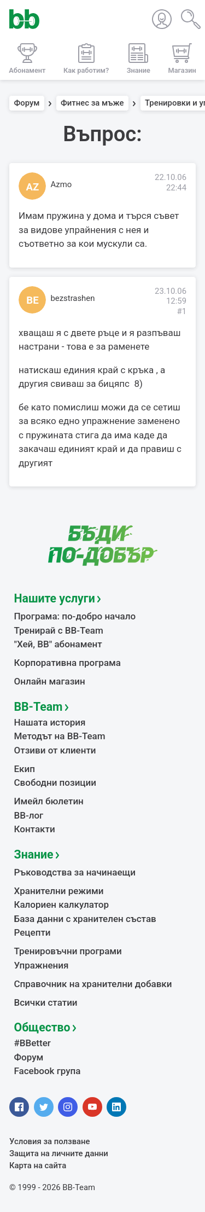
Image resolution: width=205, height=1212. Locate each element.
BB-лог (29, 815)
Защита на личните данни (58, 1153)
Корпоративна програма (67, 662)
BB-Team (38, 707)
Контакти (34, 829)
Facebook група (47, 1070)
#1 (181, 311)
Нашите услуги (54, 598)
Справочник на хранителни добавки (93, 983)
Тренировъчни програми (68, 951)
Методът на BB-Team (60, 735)
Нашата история (50, 722)
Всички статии (46, 1002)
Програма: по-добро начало (75, 616)
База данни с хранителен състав (85, 918)
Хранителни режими (59, 890)
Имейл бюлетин (49, 801)
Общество (42, 1027)
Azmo (61, 184)
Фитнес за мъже (92, 103)
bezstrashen (73, 298)
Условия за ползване (49, 1141)
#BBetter (32, 1042)
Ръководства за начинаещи (75, 872)
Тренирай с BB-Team (58, 630)
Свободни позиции (55, 782)
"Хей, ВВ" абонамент (58, 644)
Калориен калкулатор (61, 904)
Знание (34, 854)
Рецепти (32, 932)
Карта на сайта (37, 1165)
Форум (27, 103)
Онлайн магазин (49, 681)
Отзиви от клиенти (55, 750)
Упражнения (41, 965)
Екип (24, 768)
